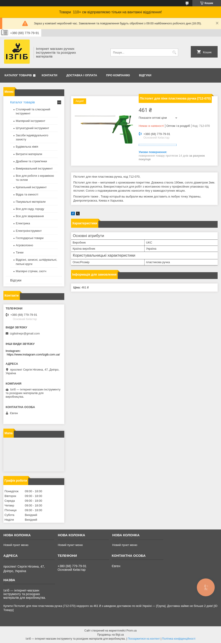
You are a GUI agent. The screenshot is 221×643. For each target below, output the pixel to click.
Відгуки (145, 75)
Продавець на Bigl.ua (110, 634)
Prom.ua (132, 630)
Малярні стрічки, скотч (31, 271)
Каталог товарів (18, 75)
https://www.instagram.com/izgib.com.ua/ (33, 354)
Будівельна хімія (27, 146)
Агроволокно (24, 245)
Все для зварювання (30, 216)
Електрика (23, 223)
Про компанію (118, 75)
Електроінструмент (29, 230)
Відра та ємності (27, 194)
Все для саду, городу (30, 209)
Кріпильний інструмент (31, 187)
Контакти (50, 75)
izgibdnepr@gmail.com (25, 333)
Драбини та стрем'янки (31, 161)
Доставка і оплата (81, 75)
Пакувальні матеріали (31, 201)
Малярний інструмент (30, 121)
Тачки (19, 252)
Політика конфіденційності (179, 638)
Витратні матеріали (29, 154)
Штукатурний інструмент (32, 128)
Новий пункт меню (15, 545)
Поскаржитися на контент (144, 638)
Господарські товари (30, 238)
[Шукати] (174, 52)
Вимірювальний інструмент (34, 168)
